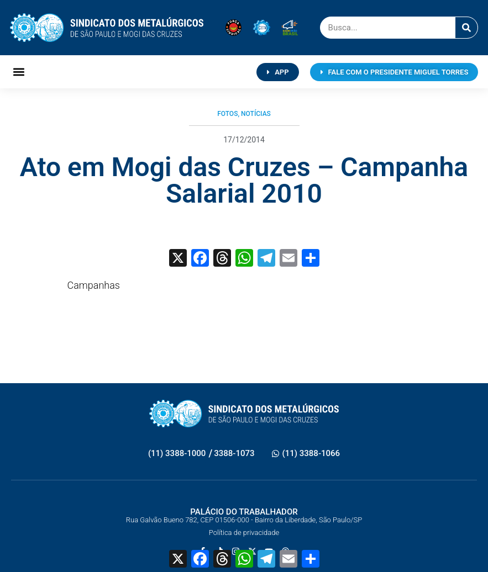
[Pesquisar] (466, 27)
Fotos (227, 114)
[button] (19, 72)
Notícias (256, 114)
